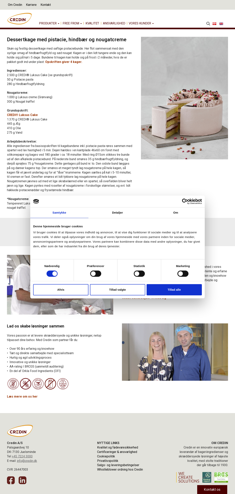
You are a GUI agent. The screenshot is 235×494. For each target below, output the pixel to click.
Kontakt (46, 5)
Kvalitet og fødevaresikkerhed (117, 447)
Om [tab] (175, 212)
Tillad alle (174, 289)
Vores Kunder (141, 23)
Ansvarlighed (114, 23)
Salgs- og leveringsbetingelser (118, 465)
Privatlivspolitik (107, 461)
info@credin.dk (27, 461)
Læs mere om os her (22, 396)
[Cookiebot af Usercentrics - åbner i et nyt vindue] (185, 201)
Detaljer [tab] (117, 212)
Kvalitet (92, 23)
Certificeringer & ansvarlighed (117, 452)
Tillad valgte (117, 289)
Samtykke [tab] (59, 212)
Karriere (31, 5)
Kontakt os (212, 489)
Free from (72, 23)
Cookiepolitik (106, 456)
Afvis (60, 289)
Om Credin (15, 5)
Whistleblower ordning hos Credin (120, 469)
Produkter (49, 23)
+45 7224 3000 (22, 456)
